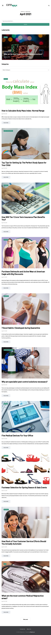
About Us (29, 629)
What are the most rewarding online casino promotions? (23, 54)
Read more (6, 122)
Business (6, 509)
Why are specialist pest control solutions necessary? (24, 382)
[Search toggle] (48, 5)
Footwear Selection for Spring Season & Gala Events (24, 487)
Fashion (6, 239)
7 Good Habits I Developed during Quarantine (21, 328)
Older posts (25, 619)
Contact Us (22, 629)
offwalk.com (32, 632)
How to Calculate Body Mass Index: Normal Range (23, 110)
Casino (5, 37)
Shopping (6, 296)
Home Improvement (8, 130)
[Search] (25, 21)
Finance (6, 185)
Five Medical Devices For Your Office (17, 435)
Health (5, 78)
